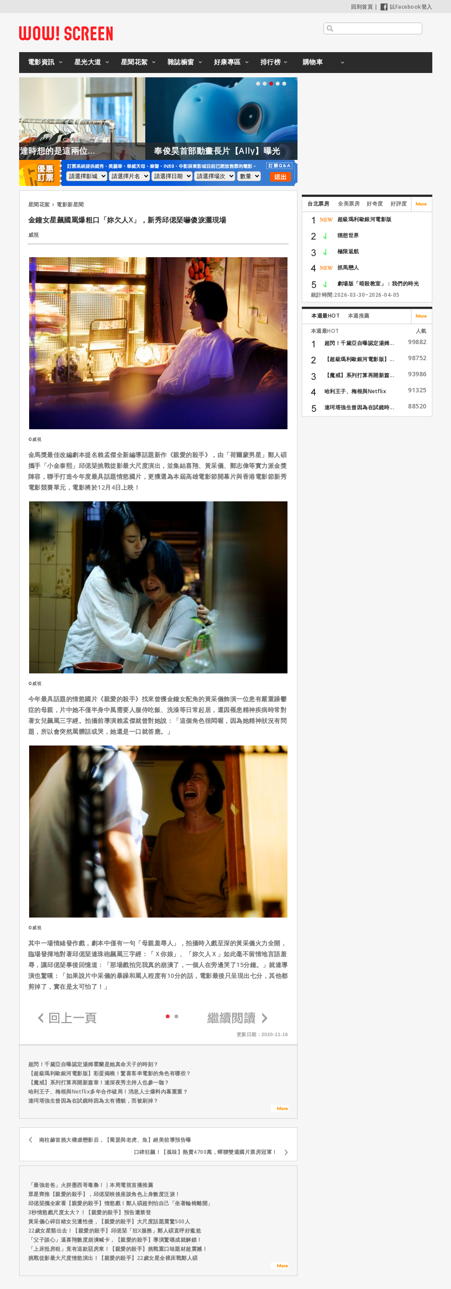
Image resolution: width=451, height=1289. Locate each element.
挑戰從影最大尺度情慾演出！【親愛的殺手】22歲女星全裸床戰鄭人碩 (113, 1258)
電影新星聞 (70, 204)
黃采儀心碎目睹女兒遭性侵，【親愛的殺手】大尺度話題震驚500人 (109, 1221)
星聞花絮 (134, 61)
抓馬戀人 (348, 267)
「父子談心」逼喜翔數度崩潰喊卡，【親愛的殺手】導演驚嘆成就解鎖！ (115, 1239)
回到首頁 (362, 6)
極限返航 (348, 251)
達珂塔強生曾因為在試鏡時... (359, 407)
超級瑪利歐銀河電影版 (364, 219)
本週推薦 (359, 315)
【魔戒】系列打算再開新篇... (359, 375)
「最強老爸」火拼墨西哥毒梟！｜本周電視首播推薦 (91, 1185)
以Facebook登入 (406, 6)
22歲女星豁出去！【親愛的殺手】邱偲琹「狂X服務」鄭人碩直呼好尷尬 (114, 1230)
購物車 (313, 61)
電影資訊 (41, 61)
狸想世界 (348, 235)
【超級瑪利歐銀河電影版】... (359, 359)
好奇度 (375, 203)
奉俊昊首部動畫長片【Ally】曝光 (273, 150)
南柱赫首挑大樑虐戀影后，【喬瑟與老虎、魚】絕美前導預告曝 (115, 1139)
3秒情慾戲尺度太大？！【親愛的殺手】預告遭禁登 (89, 1212)
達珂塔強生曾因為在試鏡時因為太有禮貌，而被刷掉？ (93, 1100)
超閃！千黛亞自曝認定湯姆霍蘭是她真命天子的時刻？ (93, 1064)
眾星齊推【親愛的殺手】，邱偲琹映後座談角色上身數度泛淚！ (104, 1194)
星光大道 (87, 61)
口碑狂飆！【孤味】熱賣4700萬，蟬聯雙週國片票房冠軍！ (205, 1152)
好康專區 (227, 61)
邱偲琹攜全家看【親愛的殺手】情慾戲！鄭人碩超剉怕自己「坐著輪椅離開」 (120, 1203)
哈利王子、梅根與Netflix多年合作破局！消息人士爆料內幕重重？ (108, 1091)
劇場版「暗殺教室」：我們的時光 (378, 283)
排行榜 (271, 61)
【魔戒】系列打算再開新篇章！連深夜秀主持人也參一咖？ (99, 1082)
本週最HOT (325, 315)
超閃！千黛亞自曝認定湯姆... (359, 343)
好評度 (399, 203)
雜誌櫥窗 (180, 61)
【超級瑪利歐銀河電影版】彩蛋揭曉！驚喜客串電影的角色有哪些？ (109, 1073)
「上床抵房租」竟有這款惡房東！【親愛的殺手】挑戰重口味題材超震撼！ (118, 1249)
